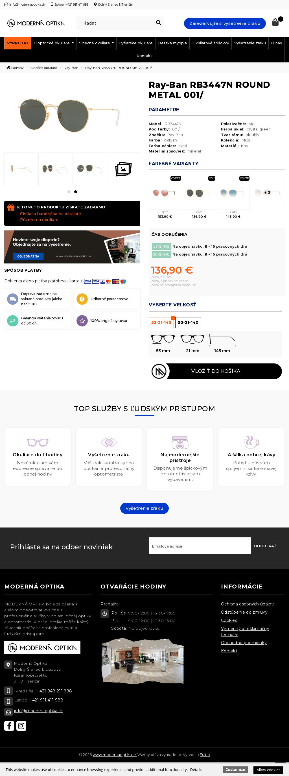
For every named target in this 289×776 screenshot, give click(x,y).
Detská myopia (172, 43)
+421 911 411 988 (47, 700)
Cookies (229, 621)
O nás (276, 43)
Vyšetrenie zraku (250, 43)
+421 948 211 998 (54, 691)
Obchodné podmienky (244, 643)
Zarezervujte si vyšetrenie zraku (224, 23)
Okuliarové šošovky (210, 43)
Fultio (205, 755)
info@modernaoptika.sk (38, 711)
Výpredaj (17, 43)
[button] (68, 192)
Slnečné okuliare (95, 43)
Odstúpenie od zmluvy (244, 613)
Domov (15, 68)
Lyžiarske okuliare (136, 43)
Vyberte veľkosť (172, 305)
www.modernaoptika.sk (115, 755)
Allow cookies (268, 769)
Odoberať (265, 546)
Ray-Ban (71, 68)
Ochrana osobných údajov (247, 604)
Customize (235, 769)
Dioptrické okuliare (52, 43)
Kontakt (144, 55)
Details (196, 769)
